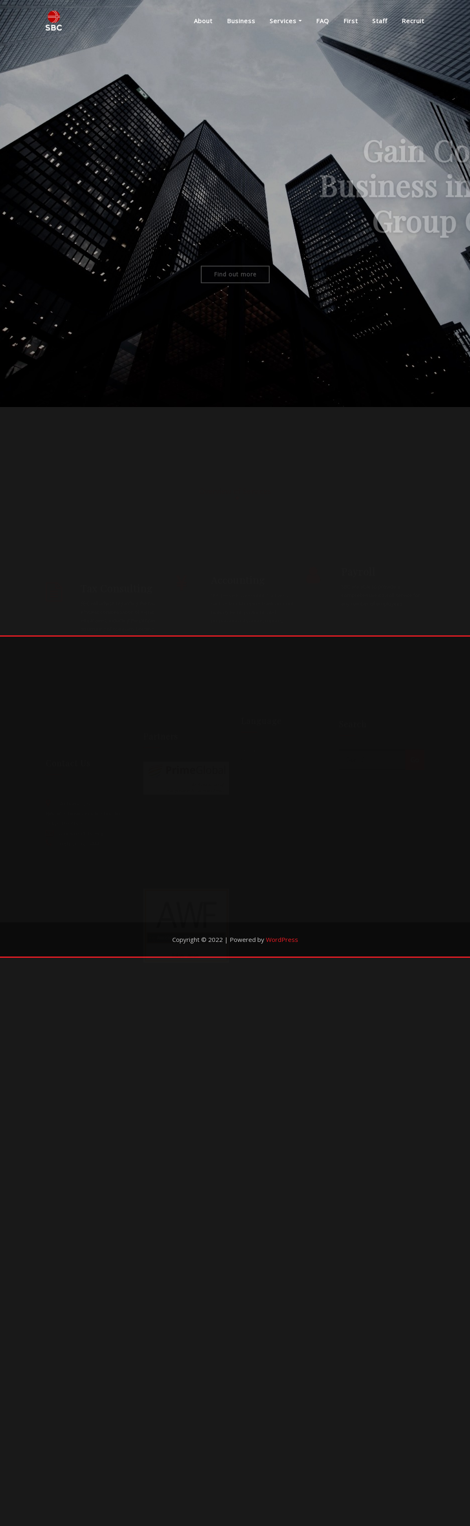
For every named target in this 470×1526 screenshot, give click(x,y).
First (350, 23)
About (203, 23)
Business (241, 23)
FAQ (322, 23)
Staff (379, 23)
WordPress (282, 1508)
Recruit (413, 23)
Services (286, 23)
